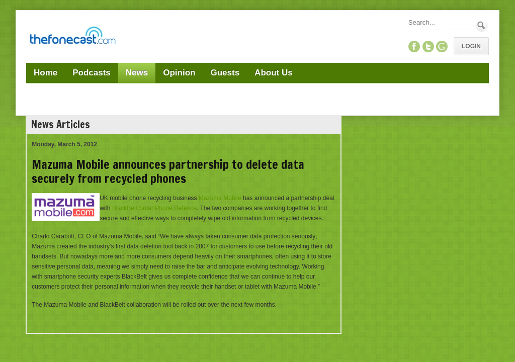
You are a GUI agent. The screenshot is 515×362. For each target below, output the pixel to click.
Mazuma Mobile (220, 198)
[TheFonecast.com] (72, 37)
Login (471, 46)
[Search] (441, 22)
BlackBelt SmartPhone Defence (154, 208)
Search (481, 25)
